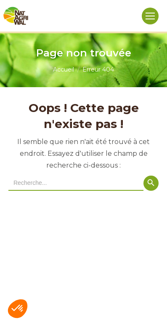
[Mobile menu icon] (150, 16)
